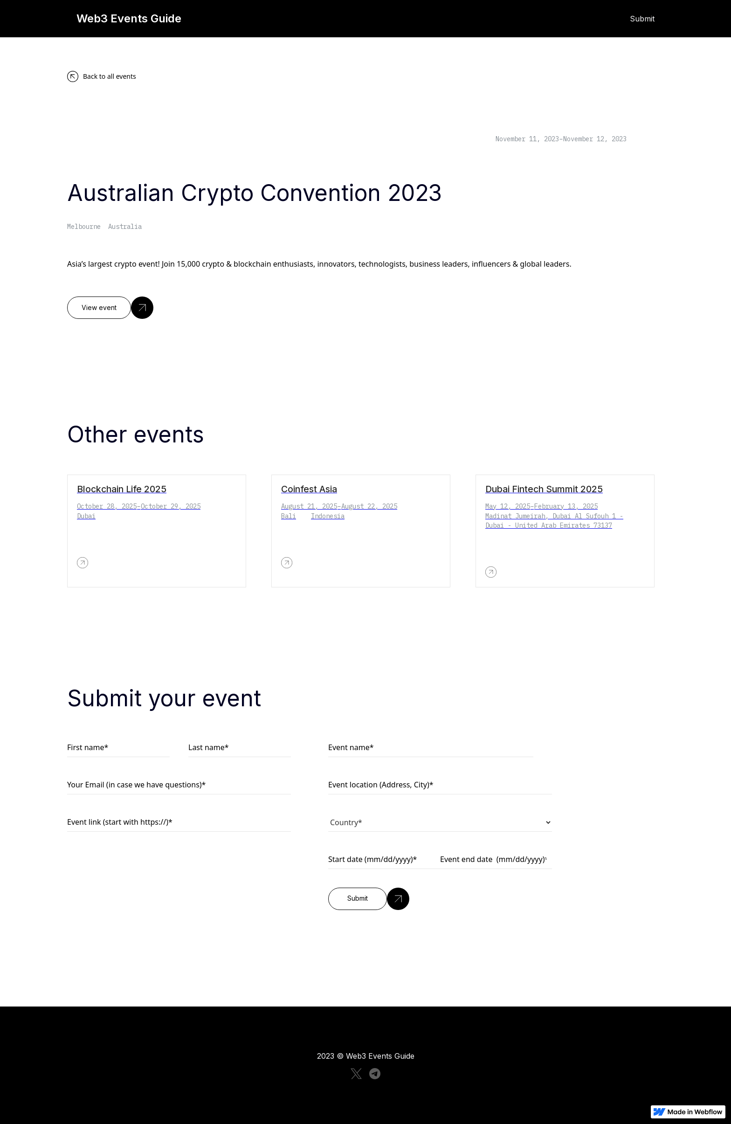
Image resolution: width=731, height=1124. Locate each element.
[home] (225, 18)
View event (99, 307)
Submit (642, 18)
